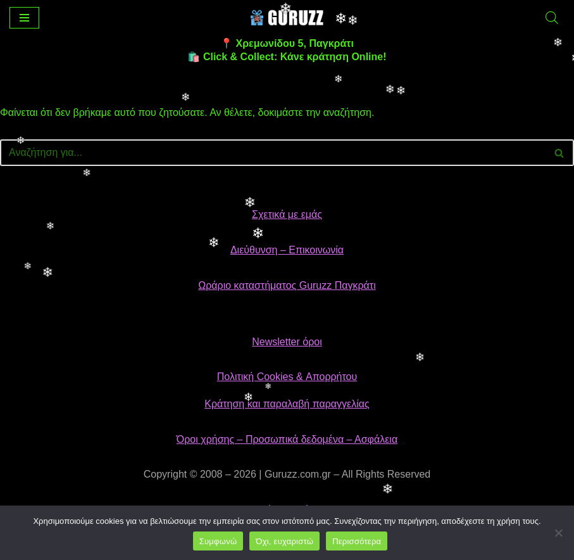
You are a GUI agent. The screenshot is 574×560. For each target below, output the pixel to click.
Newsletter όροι (286, 341)
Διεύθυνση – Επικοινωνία (287, 250)
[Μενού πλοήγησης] (24, 18)
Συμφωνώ (218, 541)
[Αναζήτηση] (273, 152)
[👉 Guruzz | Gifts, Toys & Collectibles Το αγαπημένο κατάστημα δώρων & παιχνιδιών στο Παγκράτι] (287, 17)
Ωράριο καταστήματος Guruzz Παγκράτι (286, 285)
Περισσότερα (356, 541)
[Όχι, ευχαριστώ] (558, 532)
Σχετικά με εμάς (287, 214)
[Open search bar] (552, 17)
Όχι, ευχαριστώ (284, 541)
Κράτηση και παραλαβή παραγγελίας (287, 403)
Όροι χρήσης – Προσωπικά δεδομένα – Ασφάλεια (287, 439)
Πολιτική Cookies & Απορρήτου (287, 376)
